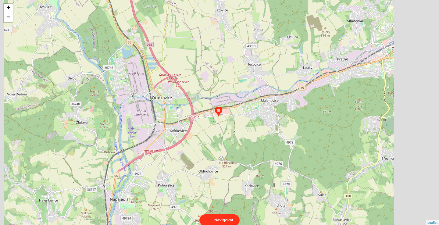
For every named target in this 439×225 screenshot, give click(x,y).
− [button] (8, 17)
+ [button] (8, 8)
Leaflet (432, 217)
